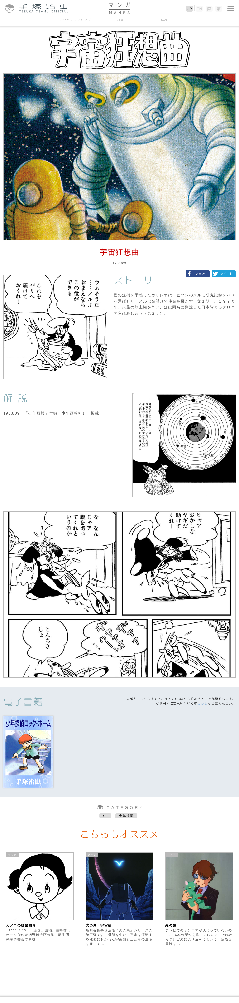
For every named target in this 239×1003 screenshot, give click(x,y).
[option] (40, 899)
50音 (119, 20)
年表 (164, 20)
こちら (202, 703)
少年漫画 (126, 816)
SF (105, 816)
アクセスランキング (75, 20)
